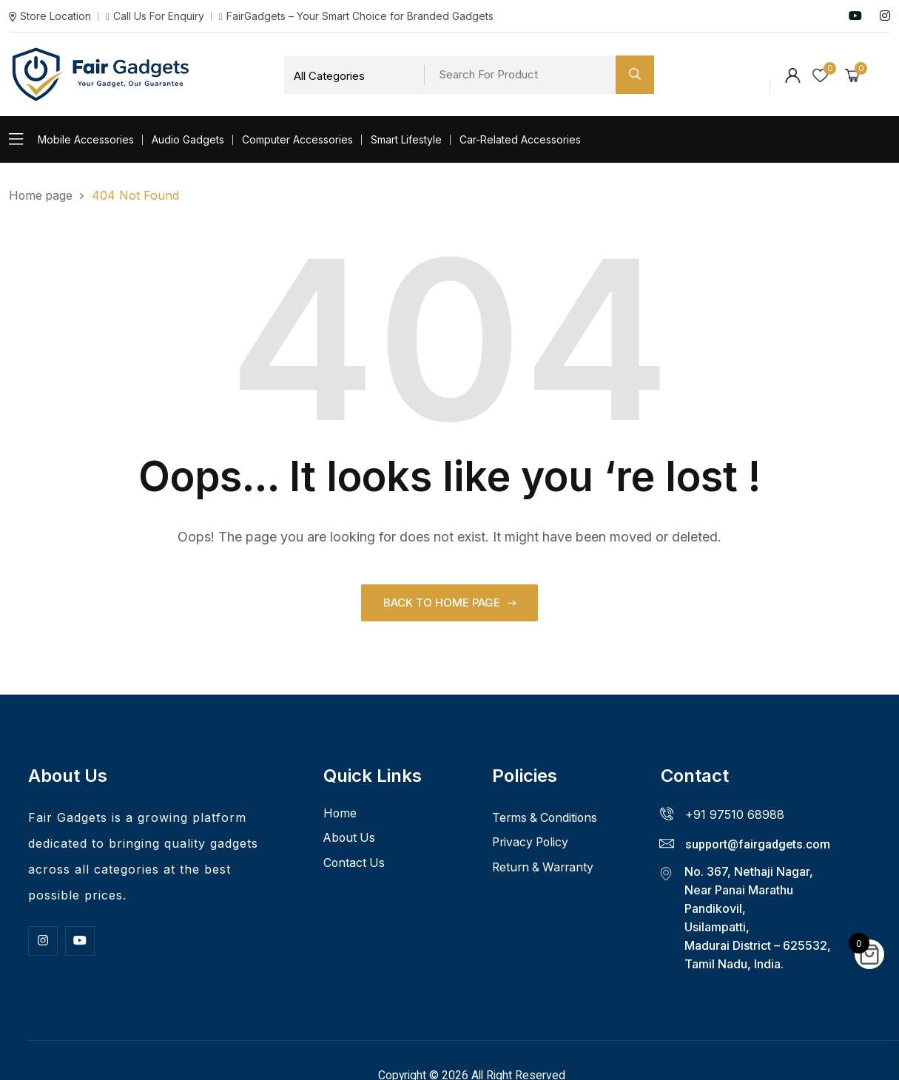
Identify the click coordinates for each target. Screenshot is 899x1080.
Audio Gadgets (188, 139)
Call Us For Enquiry (155, 16)
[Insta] (43, 940)
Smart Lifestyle (406, 139)
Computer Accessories (297, 139)
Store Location (50, 16)
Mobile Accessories (86, 139)
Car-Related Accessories (520, 139)
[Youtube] (80, 940)
